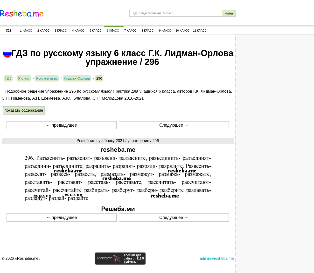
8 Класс (148, 30)
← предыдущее (61, 125)
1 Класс (26, 30)
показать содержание (24, 110)
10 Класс (182, 30)
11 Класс (200, 30)
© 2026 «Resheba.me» (21, 258)
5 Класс (96, 30)
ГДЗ (8, 30)
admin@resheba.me (217, 258)
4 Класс (78, 30)
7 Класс (130, 30)
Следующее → (173, 125)
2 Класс (43, 30)
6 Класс (113, 30)
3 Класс (61, 30)
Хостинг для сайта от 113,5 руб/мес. (134, 258)
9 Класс (165, 30)
